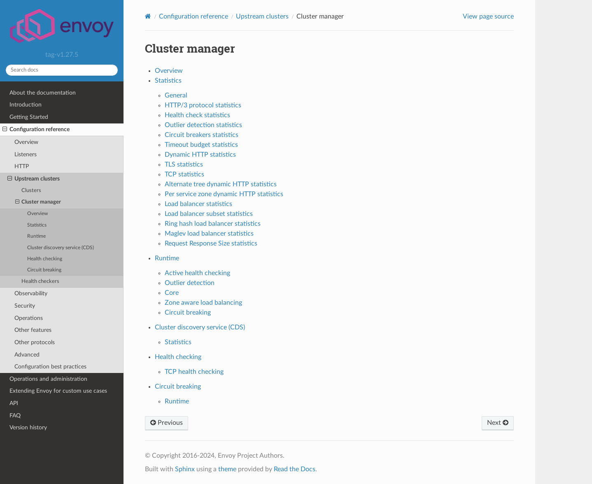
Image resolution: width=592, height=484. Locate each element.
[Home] (148, 16)
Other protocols (34, 342)
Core (172, 292)
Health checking (44, 259)
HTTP (21, 166)
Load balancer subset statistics (209, 214)
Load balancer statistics (198, 204)
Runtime (36, 236)
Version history (28, 427)
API (13, 403)
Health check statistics (197, 115)
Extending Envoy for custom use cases (58, 391)
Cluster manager (38, 202)
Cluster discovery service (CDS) (60, 247)
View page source (488, 16)
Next (497, 422)
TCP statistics (184, 174)
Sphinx (185, 469)
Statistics (37, 225)
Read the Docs (294, 469)
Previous (166, 422)
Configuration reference (36, 129)
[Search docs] (61, 70)
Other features (32, 330)
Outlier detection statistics (203, 125)
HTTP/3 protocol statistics (203, 105)
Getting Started (28, 117)
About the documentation (42, 93)
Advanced (27, 355)
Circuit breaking (44, 270)
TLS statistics (184, 164)
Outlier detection (189, 283)
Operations (28, 318)
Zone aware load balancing (203, 302)
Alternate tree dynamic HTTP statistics (221, 184)
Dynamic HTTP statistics (200, 154)
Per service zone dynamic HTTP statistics (224, 194)
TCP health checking (194, 371)
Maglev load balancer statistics (209, 233)
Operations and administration (48, 379)
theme (227, 469)
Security (24, 306)
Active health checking (197, 273)
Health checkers (40, 281)
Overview (26, 142)
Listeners (25, 154)
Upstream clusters (33, 179)
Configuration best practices (50, 367)
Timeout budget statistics (201, 144)
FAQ (15, 415)
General (176, 95)
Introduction (25, 105)
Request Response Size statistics (211, 243)
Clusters (31, 190)
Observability (30, 293)
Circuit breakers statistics (201, 135)
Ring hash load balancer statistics (213, 223)
